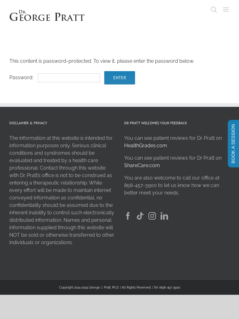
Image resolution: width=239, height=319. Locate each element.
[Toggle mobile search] (214, 9)
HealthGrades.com (145, 145)
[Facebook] (128, 216)
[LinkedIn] (164, 216)
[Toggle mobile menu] (226, 9)
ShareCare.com (142, 165)
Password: (54, 77)
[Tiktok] (140, 216)
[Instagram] (152, 216)
